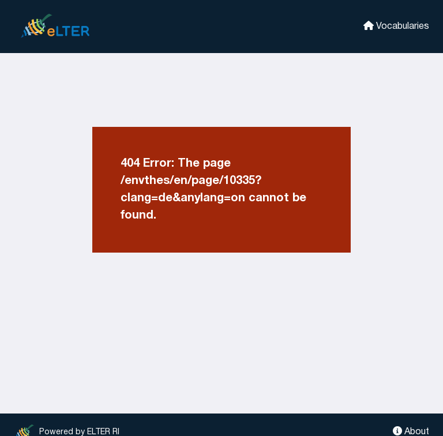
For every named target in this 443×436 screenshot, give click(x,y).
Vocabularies (396, 26)
